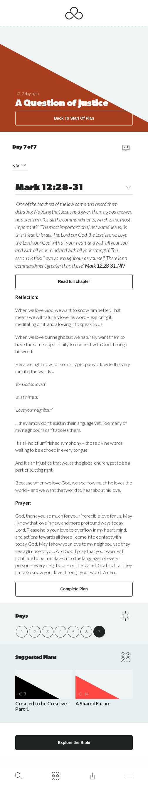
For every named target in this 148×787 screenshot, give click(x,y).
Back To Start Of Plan (74, 118)
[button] (23, 165)
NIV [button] (20, 165)
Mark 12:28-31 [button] (74, 188)
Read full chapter (74, 281)
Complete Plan (74, 589)
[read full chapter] (126, 148)
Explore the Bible (74, 742)
